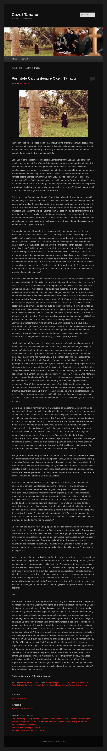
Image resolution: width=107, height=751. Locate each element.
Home (14, 59)
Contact (25, 59)
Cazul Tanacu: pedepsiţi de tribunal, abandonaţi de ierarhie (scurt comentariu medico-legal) (51, 719)
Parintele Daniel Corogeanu (23, 685)
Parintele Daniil (40, 685)
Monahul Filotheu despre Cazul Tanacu (28, 727)
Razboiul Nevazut (19, 698)
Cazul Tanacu (25, 14)
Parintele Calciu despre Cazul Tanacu (44, 78)
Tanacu (72, 685)
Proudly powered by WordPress (53, 741)
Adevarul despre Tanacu (28, 683)
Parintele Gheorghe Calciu (58, 685)
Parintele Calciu (83, 683)
